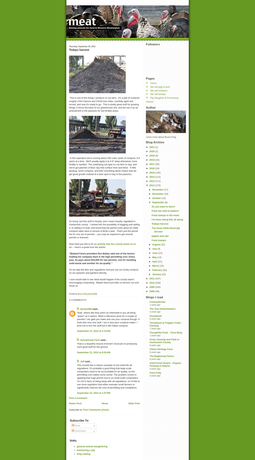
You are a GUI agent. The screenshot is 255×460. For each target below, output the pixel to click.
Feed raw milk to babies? (165, 211)
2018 (152, 160)
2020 (152, 151)
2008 (152, 291)
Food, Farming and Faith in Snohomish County (164, 341)
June (155, 253)
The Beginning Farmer (162, 356)
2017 (152, 164)
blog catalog (83, 454)
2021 (152, 147)
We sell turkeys (158, 94)
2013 (152, 181)
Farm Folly (155, 372)
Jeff (82, 361)
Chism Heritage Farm (161, 349)
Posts (76, 425)
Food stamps (159, 240)
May (154, 257)
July (155, 248)
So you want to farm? (163, 206)
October (157, 198)
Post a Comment (78, 398)
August (156, 244)
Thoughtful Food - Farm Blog (166, 332)
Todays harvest (160, 223)
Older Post (134, 403)
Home (105, 403)
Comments (79, 431)
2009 (152, 287)
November (158, 194)
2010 (152, 282)
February (157, 270)
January (157, 274)
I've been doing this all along (167, 219)
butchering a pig (86, 450)
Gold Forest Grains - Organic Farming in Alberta (165, 364)
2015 (152, 172)
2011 (152, 278)
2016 (152, 168)
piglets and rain (160, 236)
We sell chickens (159, 90)
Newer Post (75, 403)
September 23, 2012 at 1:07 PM (93, 393)
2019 (152, 155)
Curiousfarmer (158, 302)
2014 (152, 177)
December (158, 189)
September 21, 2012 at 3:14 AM (93, 331)
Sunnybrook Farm (90, 340)
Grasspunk (156, 316)
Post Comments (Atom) (96, 409)
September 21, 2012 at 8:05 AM (93, 352)
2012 (152, 185)
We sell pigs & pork (160, 87)
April (155, 261)
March (156, 265)
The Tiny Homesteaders (162, 308)
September (158, 202)
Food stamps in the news (165, 215)
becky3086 (86, 309)
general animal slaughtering (92, 446)
